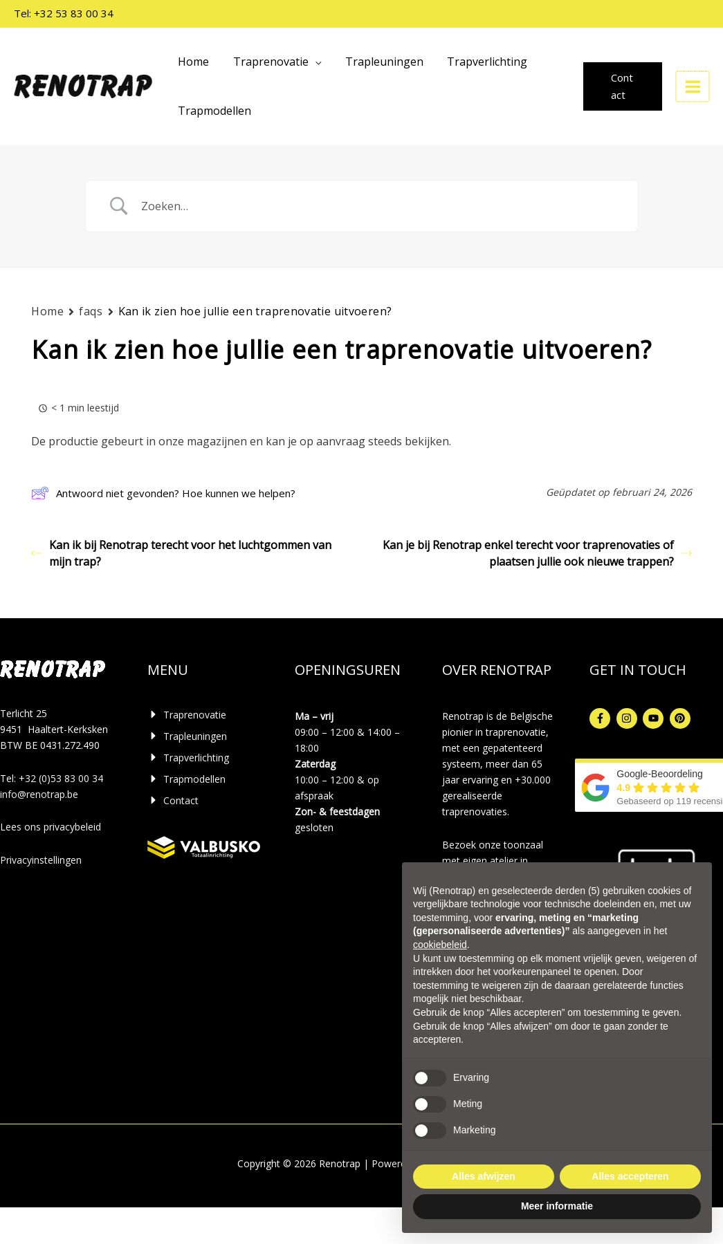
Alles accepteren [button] (630, 1176)
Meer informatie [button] (557, 1205)
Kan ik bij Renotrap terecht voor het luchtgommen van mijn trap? (181, 553)
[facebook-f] (601, 718)
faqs (90, 311)
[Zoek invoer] (379, 206)
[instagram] (628, 718)
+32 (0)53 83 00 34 (61, 778)
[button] (623, 86)
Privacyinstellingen (41, 859)
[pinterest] (682, 718)
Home (47, 311)
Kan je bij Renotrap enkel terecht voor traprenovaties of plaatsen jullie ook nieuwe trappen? (537, 553)
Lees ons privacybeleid (50, 826)
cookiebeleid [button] (440, 944)
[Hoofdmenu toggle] (693, 86)
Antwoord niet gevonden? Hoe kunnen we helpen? (163, 493)
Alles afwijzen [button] (483, 1176)
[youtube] (655, 718)
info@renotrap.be (39, 794)
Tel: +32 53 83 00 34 (63, 13)
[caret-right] (186, 714)
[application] (312, 61)
